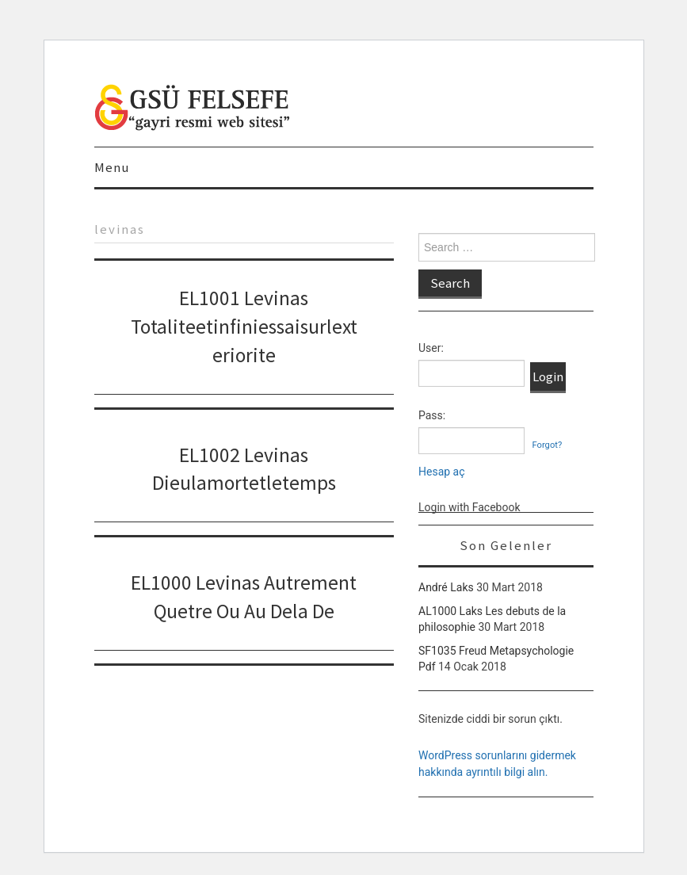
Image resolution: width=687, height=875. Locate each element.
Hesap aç (441, 471)
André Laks (446, 587)
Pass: (431, 415)
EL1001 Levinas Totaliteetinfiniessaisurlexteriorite (244, 326)
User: (431, 348)
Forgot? (547, 445)
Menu (111, 167)
